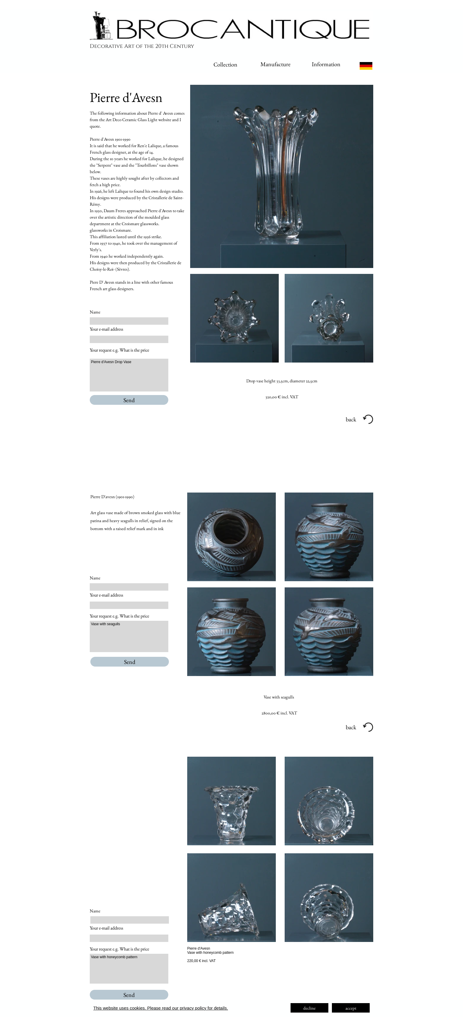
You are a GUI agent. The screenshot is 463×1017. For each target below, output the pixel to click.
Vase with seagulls (129, 636)
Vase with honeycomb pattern (129, 968)
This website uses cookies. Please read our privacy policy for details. (160, 1007)
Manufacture (275, 64)
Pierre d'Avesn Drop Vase (129, 375)
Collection (225, 64)
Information (326, 64)
